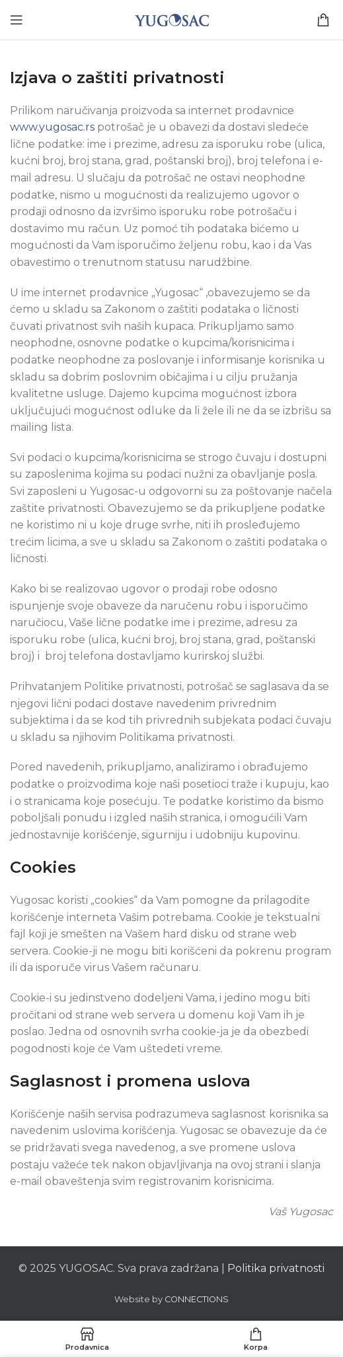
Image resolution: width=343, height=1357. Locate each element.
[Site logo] (172, 19)
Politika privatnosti (275, 1268)
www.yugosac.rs (53, 127)
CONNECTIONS (197, 1299)
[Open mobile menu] (16, 20)
